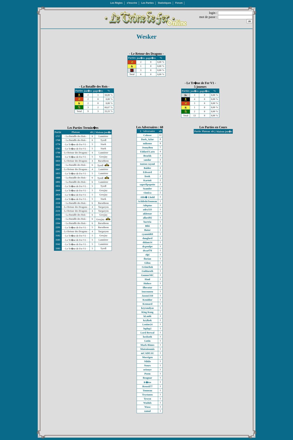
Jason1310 (147, 295)
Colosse (147, 135)
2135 (58, 214)
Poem (147, 373)
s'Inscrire (132, 3)
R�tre (147, 382)
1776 (58, 144)
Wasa (147, 406)
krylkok (147, 320)
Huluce (147, 283)
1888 (58, 177)
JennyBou (147, 147)
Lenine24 (147, 324)
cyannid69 (147, 234)
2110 (58, 203)
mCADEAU (147, 353)
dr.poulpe (147, 246)
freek (147, 176)
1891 (58, 182)
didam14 (147, 242)
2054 (58, 194)
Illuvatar (147, 287)
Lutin (147, 340)
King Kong (147, 312)
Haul (147, 279)
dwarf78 (147, 250)
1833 (58, 161)
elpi (147, 254)
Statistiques (164, 3)
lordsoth (147, 336)
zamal (147, 411)
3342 (58, 244)
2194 (58, 219)
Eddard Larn (147, 151)
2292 (58, 231)
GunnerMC (147, 275)
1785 (58, 148)
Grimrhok (147, 266)
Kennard (147, 303)
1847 (58, 169)
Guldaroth (147, 271)
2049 (58, 190)
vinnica (147, 192)
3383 (58, 248)
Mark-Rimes (147, 344)
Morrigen (147, 357)
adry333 (147, 209)
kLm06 (147, 316)
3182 (58, 235)
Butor (147, 230)
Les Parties (147, 3)
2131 (58, 211)
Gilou (147, 262)
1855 (58, 173)
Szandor (147, 188)
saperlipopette (147, 184)
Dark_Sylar (147, 139)
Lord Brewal (147, 332)
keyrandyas (147, 307)
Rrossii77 (147, 386)
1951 (58, 186)
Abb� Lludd (147, 197)
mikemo (147, 143)
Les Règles (116, 3)
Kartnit (147, 180)
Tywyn (147, 398)
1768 (58, 140)
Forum (179, 3)
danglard (147, 238)
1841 (58, 165)
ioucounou (147, 291)
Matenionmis (147, 349)
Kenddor (147, 299)
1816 (58, 156)
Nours (147, 365)
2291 (58, 227)
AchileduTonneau (147, 201)
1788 (58, 152)
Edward (147, 172)
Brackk (147, 155)
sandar (147, 159)
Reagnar (147, 377)
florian (147, 258)
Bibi (147, 225)
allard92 (147, 217)
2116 (58, 207)
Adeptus (147, 205)
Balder (147, 168)
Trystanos (147, 394)
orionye (147, 369)
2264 (58, 223)
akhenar (147, 213)
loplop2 (147, 328)
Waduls (147, 402)
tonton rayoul (147, 163)
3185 (58, 239)
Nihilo (147, 361)
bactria (147, 221)
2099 (58, 199)
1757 (58, 136)
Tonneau (147, 390)
